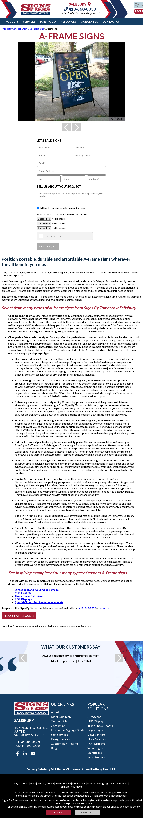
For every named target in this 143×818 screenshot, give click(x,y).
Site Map (122, 783)
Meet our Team (61, 717)
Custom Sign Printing (64, 743)
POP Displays (23, 599)
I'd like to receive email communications (62, 208)
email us (104, 608)
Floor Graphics (97, 739)
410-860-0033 (80, 8)
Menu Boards (23, 592)
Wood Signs (95, 748)
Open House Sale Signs (29, 595)
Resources (68, 21)
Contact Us (111, 21)
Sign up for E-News (71, 786)
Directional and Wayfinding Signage (37, 589)
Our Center (89, 21)
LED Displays (96, 721)
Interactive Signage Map (101, 783)
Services (29, 21)
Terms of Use (63, 783)
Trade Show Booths (100, 725)
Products (11, 21)
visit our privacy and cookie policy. (120, 806)
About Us (57, 712)
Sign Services (59, 734)
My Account (21, 783)
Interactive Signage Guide (68, 730)
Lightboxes (94, 752)
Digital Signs (95, 730)
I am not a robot (53, 235)
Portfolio (48, 21)
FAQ (33, 783)
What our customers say (70, 647)
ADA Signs (94, 717)
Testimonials (59, 721)
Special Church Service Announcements (39, 602)
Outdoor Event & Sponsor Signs (28, 28)
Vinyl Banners (96, 734)
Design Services (61, 739)
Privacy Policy (45, 783)
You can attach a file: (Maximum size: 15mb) (62, 214)
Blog (54, 748)
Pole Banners (96, 757)
